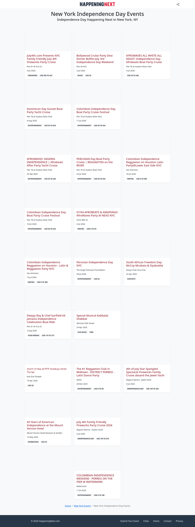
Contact (168, 521)
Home (156, 521)
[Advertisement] (147, 100)
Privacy (179, 521)
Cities (146, 521)
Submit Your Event (129, 521)
